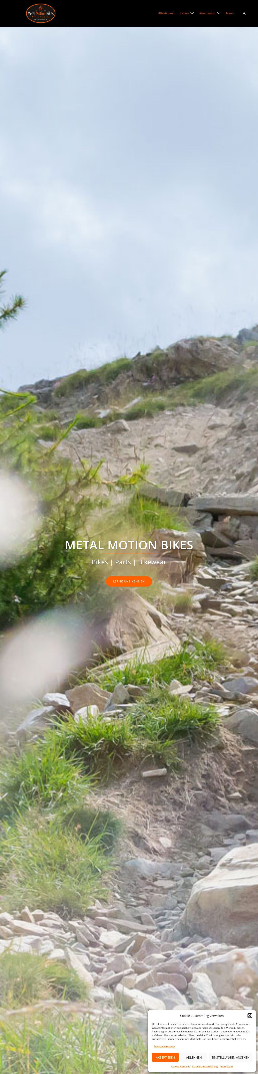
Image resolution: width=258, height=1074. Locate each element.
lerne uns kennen (129, 581)
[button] (250, 1016)
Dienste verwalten (164, 1046)
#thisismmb (166, 13)
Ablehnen (194, 1057)
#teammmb (207, 13)
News (230, 13)
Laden (184, 13)
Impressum (226, 1066)
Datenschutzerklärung (205, 1066)
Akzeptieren (165, 1057)
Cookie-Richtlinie (180, 1066)
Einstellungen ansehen (231, 1057)
